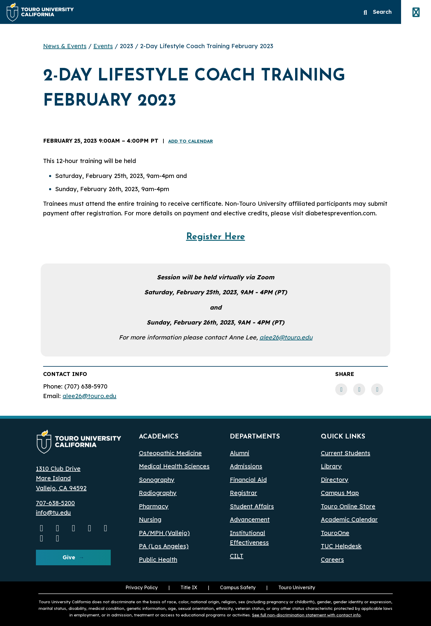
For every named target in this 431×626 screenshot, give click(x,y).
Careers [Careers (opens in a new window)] (332, 559)
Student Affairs (252, 506)
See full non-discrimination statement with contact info (306, 614)
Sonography (156, 479)
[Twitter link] (377, 389)
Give (69, 557)
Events (103, 46)
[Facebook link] (341, 389)
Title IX (182, 587)
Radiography (158, 492)
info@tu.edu (53, 512)
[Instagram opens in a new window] (57, 528)
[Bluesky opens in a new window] (105, 528)
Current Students (345, 453)
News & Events (64, 46)
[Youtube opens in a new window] (41, 528)
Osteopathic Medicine (170, 453)
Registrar (243, 492)
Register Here (215, 237)
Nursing (150, 519)
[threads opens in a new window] (41, 538)
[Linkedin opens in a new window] (89, 528)
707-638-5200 (55, 503)
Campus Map (340, 492)
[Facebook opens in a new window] (73, 528)
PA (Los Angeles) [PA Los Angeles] (164, 546)
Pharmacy (154, 506)
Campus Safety (238, 587)
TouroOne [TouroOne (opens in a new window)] (335, 533)
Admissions (246, 466)
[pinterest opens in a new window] (57, 538)
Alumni (239, 453)
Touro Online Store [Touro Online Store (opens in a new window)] (348, 506)
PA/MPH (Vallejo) (164, 533)
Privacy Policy (141, 587)
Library (331, 466)
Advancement (250, 519)
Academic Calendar (349, 519)
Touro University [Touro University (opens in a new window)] (290, 587)
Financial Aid (248, 479)
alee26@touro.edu (285, 337)
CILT (236, 556)
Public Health (158, 559)
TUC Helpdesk (341, 546)
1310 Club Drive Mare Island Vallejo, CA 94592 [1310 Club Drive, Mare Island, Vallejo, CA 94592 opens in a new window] (61, 478)
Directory (334, 479)
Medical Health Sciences (174, 466)
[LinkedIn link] (359, 389)
